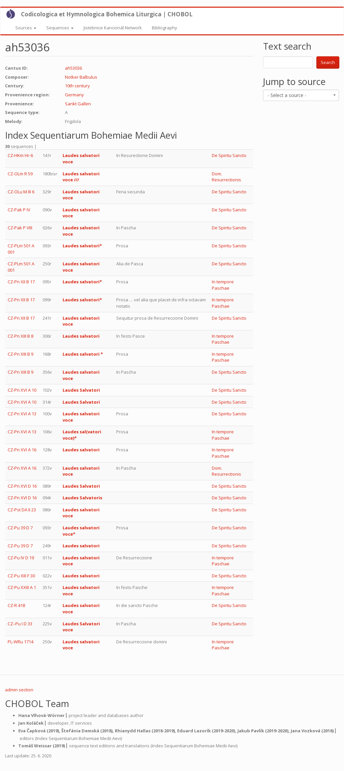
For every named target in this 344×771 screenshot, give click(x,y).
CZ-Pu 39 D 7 (20, 528)
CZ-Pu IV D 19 (21, 558)
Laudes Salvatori (81, 390)
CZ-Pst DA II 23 (22, 510)
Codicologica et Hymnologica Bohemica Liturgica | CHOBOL (106, 14)
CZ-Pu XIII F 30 (21, 576)
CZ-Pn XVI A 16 (22, 450)
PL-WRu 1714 (20, 642)
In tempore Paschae (223, 285)
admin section (19, 690)
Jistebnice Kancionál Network (113, 28)
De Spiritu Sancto (229, 155)
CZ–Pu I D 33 (20, 624)
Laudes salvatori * (83, 354)
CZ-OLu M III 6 (21, 192)
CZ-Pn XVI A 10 (22, 390)
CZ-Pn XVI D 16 (22, 486)
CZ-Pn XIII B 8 (20, 336)
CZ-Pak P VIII (20, 228)
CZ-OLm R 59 (20, 174)
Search (328, 62)
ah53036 (73, 68)
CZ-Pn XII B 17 (21, 282)
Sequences (60, 28)
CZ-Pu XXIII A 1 (22, 587)
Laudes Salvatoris (82, 498)
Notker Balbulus (81, 77)
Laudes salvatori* (82, 246)
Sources (25, 28)
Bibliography (164, 28)
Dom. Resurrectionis (226, 177)
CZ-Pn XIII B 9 (20, 354)
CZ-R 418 (16, 605)
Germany (74, 95)
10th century (77, 86)
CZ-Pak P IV (19, 210)
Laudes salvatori (81, 336)
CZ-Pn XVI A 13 (22, 414)
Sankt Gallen (78, 104)
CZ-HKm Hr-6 (20, 155)
